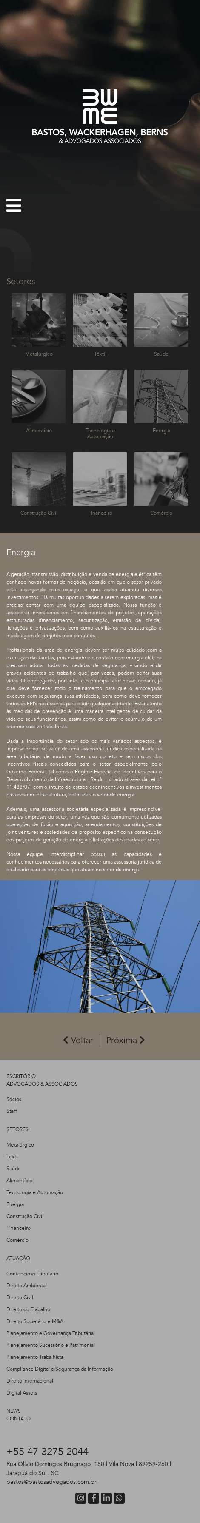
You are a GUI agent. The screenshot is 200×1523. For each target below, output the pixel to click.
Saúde (13, 1168)
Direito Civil (19, 1297)
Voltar (78, 1040)
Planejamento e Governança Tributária (50, 1333)
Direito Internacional (29, 1381)
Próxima (125, 1040)
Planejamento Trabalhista (34, 1357)
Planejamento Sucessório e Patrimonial (50, 1345)
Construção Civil (24, 1216)
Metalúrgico (20, 1144)
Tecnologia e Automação (34, 1192)
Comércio (17, 1240)
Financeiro (18, 1228)
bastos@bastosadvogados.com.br (51, 1482)
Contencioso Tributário (32, 1273)
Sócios (13, 1099)
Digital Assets (21, 1392)
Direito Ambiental (26, 1285)
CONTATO (18, 1418)
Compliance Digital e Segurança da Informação (59, 1369)
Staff (11, 1111)
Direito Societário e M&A (34, 1321)
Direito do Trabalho (28, 1309)
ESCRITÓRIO (21, 1076)
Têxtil (12, 1156)
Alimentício (19, 1180)
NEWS (13, 1411)
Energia (15, 1204)
